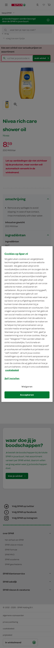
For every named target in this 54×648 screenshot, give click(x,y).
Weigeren (27, 386)
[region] (27, 324)
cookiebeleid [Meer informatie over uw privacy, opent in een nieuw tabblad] (12, 370)
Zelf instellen (12, 378)
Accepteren (27, 394)
